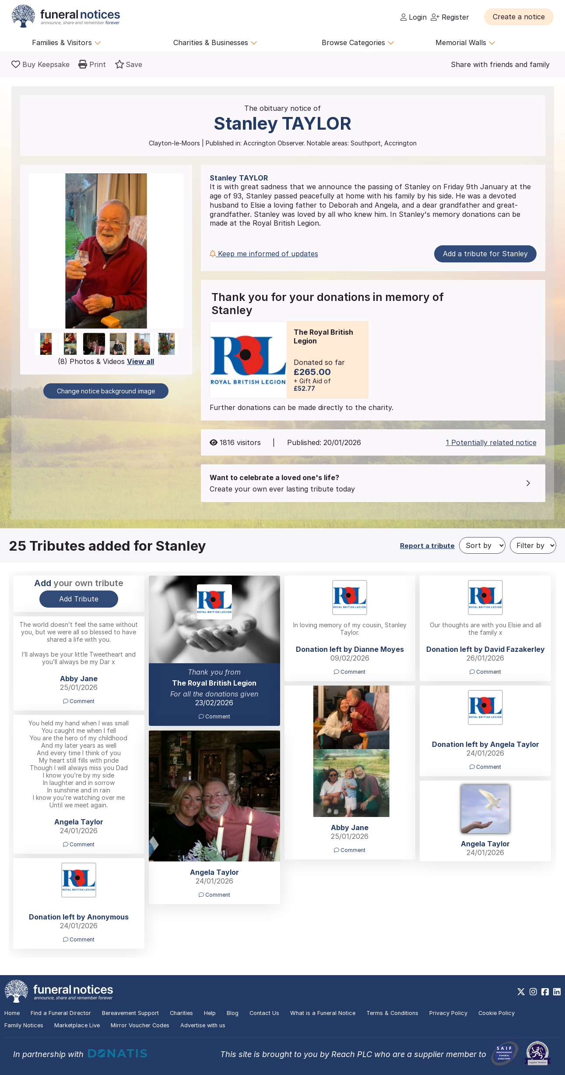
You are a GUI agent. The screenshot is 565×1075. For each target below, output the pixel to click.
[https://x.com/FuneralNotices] (521, 992)
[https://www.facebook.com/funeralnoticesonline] (545, 992)
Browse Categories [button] (358, 42)
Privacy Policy (448, 1013)
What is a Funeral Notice (322, 1013)
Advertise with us (202, 1025)
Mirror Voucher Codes (140, 1025)
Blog (233, 1013)
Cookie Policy (496, 1013)
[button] (519, 16)
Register (450, 17)
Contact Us (264, 1013)
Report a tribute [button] (427, 545)
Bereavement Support (130, 1013)
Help (210, 1013)
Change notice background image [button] (106, 391)
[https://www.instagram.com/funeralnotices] (533, 992)
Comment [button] (214, 716)
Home (12, 1013)
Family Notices (23, 1025)
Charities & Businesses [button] (215, 42)
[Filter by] (533, 545)
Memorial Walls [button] (465, 42)
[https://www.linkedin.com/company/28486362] (557, 992)
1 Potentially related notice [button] (491, 442)
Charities (181, 1013)
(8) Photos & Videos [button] (106, 361)
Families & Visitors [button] (66, 42)
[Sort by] (482, 545)
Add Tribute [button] (78, 598)
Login (413, 17)
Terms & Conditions (392, 1013)
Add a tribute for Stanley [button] (485, 253)
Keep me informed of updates (264, 253)
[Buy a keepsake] (40, 64)
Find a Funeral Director (61, 1013)
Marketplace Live (77, 1025)
